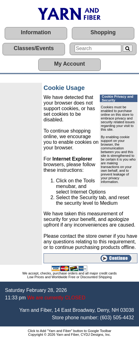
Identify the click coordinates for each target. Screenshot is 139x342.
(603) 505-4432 (117, 317)
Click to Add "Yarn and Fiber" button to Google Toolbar (69, 331)
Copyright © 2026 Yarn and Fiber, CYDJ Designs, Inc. (69, 334)
